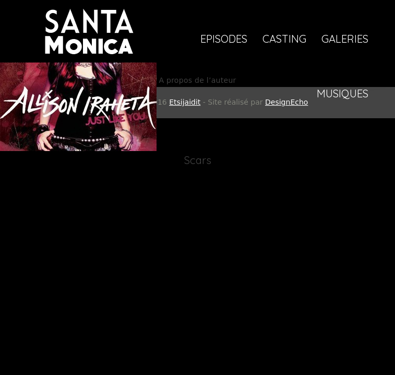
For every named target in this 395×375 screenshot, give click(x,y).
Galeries (344, 39)
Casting (284, 39)
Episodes (223, 39)
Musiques (342, 94)
